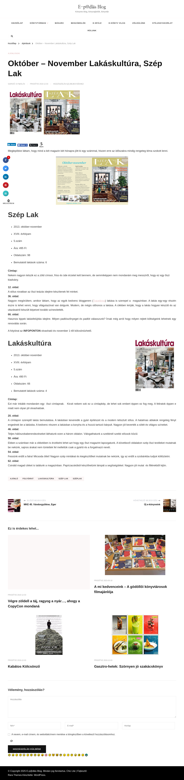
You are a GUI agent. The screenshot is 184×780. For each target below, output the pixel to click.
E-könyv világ (117, 23)
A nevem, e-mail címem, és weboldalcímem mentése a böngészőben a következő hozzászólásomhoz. (63, 734)
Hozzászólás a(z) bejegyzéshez (68, 84)
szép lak (63, 479)
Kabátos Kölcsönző (24, 666)
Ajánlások (14, 53)
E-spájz (97, 23)
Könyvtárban (38, 23)
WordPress (39, 775)
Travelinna (99, 300)
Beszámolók (78, 23)
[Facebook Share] (22, 145)
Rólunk (92, 30)
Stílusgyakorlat (162, 23)
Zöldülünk (138, 23)
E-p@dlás (20, 84)
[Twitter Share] (33, 145)
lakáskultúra (46, 479)
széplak (77, 479)
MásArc (59, 23)
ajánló (14, 479)
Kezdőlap (17, 23)
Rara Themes (15, 775)
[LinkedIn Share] (11, 144)
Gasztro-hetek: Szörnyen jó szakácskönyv (128, 666)
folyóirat (28, 479)
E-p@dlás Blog (92, 7)
